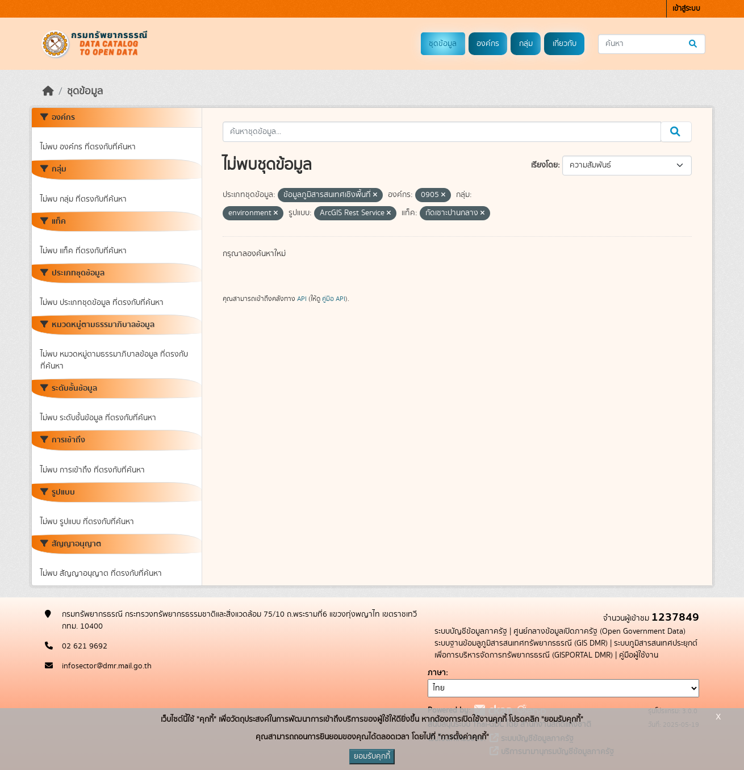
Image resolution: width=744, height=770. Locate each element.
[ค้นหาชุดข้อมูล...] (651, 44)
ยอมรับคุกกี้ (372, 756)
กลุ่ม (526, 43)
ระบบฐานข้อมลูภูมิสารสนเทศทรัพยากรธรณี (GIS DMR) (521, 643)
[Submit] (694, 44)
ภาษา (437, 673)
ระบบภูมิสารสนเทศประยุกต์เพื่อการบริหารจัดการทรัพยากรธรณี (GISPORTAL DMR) (565, 649)
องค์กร (488, 43)
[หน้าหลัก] (48, 91)
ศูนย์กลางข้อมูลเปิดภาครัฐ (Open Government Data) (599, 631)
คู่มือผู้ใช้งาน (638, 655)
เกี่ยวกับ (564, 43)
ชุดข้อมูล (443, 43)
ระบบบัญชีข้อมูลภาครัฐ (470, 631)
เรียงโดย (544, 165)
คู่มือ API (333, 299)
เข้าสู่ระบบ (686, 8)
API (302, 299)
